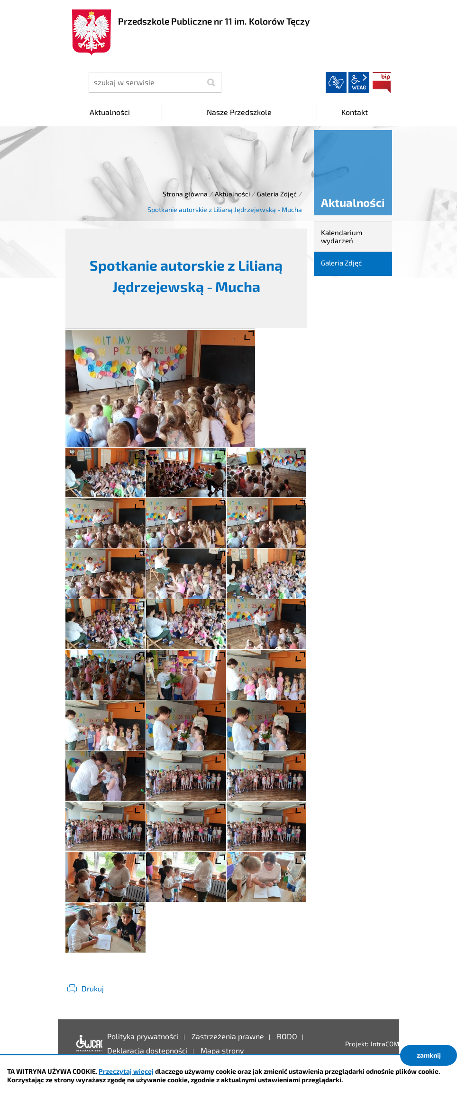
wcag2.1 (358, 82)
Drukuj (93, 988)
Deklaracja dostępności (87, 1043)
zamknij (429, 1055)
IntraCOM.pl (388, 1043)
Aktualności (232, 194)
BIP (381, 82)
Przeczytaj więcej (126, 1071)
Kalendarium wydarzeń (341, 236)
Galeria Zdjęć (277, 194)
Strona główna (185, 194)
